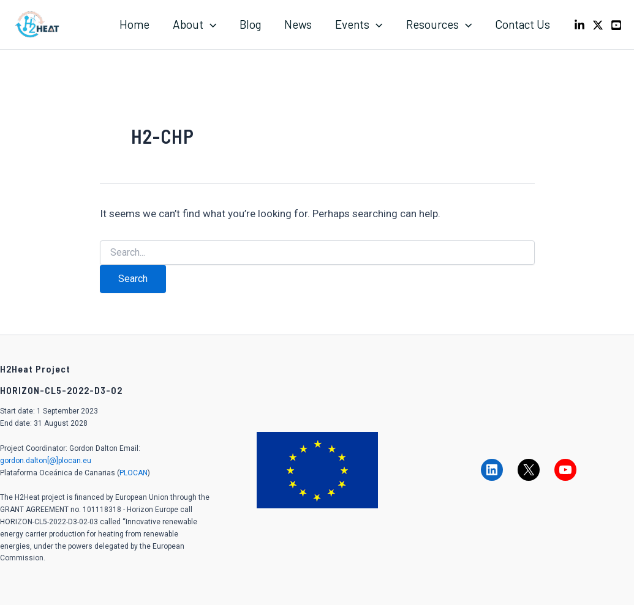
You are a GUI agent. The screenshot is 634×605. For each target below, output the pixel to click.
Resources (439, 24)
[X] (597, 25)
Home (134, 24)
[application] (209, 24)
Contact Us (522, 24)
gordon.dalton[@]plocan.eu (45, 460)
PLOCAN (133, 473)
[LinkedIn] (579, 25)
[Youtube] (616, 25)
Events (358, 24)
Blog (250, 24)
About (194, 24)
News (298, 24)
